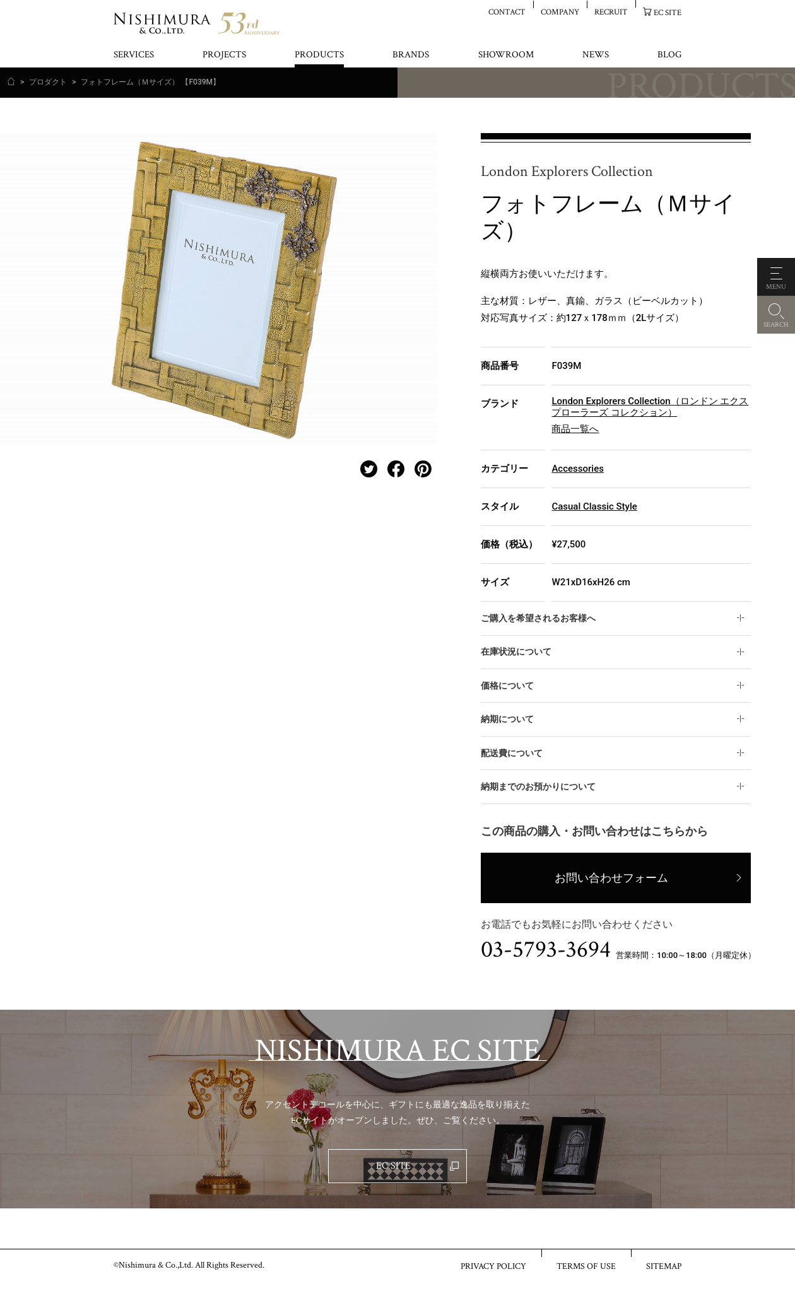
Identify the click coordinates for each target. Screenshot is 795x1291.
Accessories (577, 468)
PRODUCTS (319, 55)
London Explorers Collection (567, 172)
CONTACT (507, 11)
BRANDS (410, 55)
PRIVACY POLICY (493, 1266)
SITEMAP (663, 1266)
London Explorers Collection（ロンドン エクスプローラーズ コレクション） (649, 406)
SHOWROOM (506, 55)
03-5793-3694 (546, 950)
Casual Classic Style (594, 506)
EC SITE (667, 12)
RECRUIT (611, 11)
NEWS (595, 55)
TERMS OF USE (586, 1266)
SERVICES (134, 55)
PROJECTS (224, 55)
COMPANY (560, 11)
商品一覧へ (575, 429)
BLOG (669, 55)
